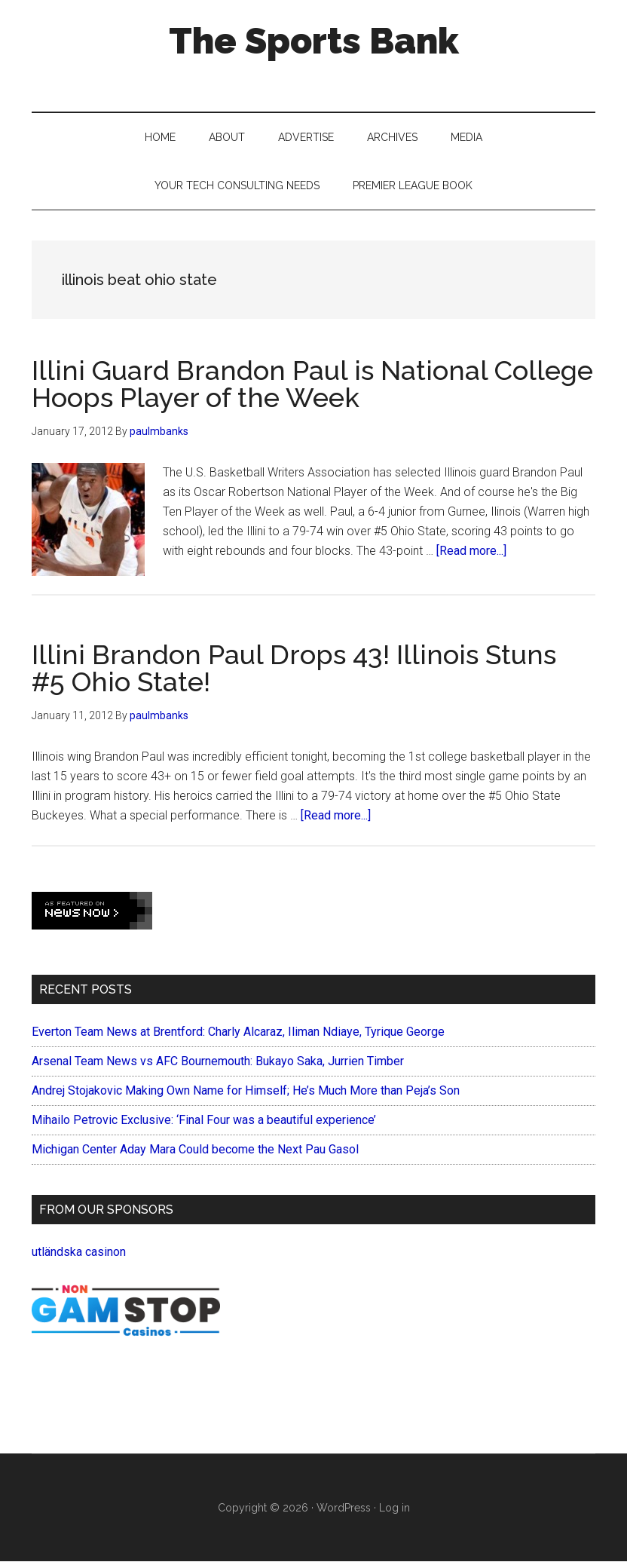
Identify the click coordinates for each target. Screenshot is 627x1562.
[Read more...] (471, 551)
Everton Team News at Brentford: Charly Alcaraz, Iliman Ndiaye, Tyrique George (238, 1031)
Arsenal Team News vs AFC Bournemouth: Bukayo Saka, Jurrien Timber (218, 1061)
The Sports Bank (314, 41)
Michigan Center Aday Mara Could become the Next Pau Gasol (195, 1149)
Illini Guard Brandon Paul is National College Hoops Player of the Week (312, 383)
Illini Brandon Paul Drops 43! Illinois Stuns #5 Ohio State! (294, 668)
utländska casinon (79, 1252)
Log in (394, 1508)
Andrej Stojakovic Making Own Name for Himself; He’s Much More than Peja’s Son (246, 1090)
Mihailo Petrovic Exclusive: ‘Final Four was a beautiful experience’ (204, 1120)
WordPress (344, 1508)
